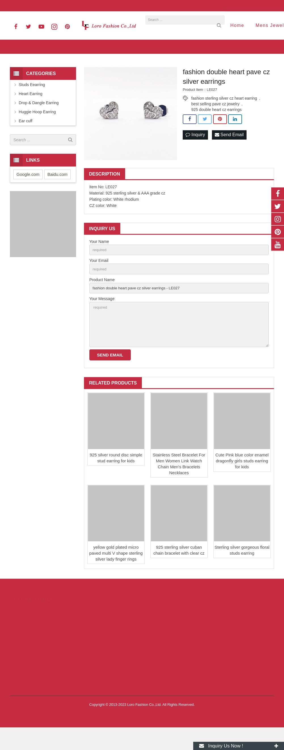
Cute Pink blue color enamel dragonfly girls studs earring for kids (242, 483)
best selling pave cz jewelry (215, 122)
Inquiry (195, 153)
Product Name (102, 299)
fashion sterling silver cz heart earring (224, 117)
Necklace (86, 648)
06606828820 (26, 5)
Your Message (102, 319)
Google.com (27, 193)
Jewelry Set (88, 664)
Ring (82, 640)
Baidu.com (57, 193)
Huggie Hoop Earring (37, 130)
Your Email (98, 279)
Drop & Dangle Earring (39, 121)
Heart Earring (30, 112)
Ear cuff (25, 139)
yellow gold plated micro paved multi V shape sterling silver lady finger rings (116, 575)
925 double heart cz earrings (216, 128)
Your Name (99, 260)
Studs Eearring (32, 103)
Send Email (229, 153)
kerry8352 (160, 685)
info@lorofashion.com (66, 5)
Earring (85, 632)
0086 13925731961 (167, 660)
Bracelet (85, 656)
